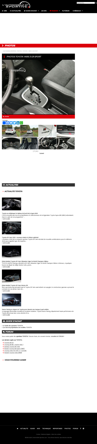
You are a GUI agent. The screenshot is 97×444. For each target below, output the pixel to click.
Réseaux (77, 11)
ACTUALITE (24, 428)
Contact (38, 434)
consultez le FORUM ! (57, 336)
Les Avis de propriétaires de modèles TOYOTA (17, 327)
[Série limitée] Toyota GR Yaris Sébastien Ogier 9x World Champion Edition (25, 261)
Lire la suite (6, 219)
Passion (54, 11)
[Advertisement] (48, 28)
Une (4, 11)
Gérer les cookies (56, 434)
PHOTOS (19, 51)
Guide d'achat (30, 11)
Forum (65, 11)
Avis (43, 11)
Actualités (15, 11)
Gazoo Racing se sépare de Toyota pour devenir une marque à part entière (25, 309)
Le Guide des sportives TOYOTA (13, 326)
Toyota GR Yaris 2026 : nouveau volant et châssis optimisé (20, 237)
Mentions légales (45, 434)
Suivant (41, 153)
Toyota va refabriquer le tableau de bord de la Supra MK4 (20, 213)
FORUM (75, 428)
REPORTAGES (57, 428)
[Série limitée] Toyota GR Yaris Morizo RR (15, 285)
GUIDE (32, 428)
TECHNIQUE (46, 428)
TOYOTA (25, 51)
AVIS (38, 428)
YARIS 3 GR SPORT (33, 51)
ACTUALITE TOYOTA (13, 191)
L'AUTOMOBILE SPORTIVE (9, 51)
